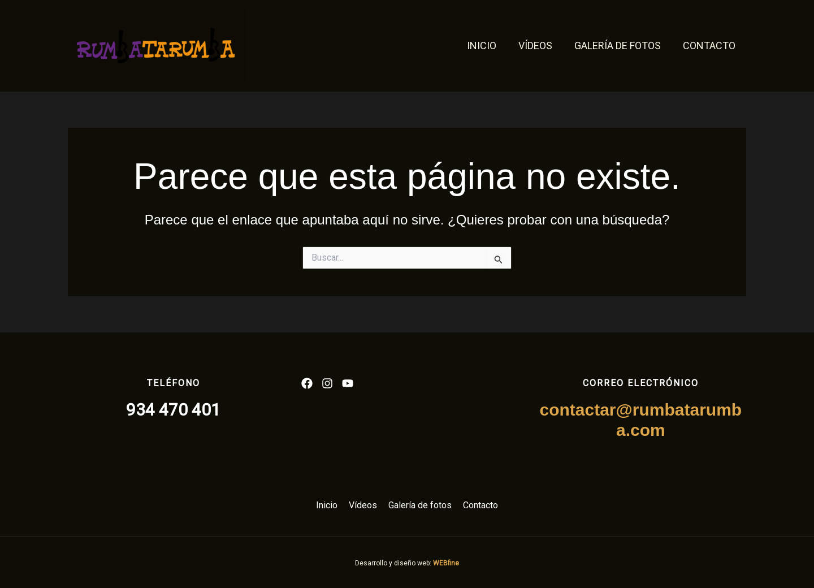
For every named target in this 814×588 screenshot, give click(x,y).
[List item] (307, 383)
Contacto (709, 45)
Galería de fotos (620, 45)
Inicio (487, 45)
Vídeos (539, 45)
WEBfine (446, 563)
